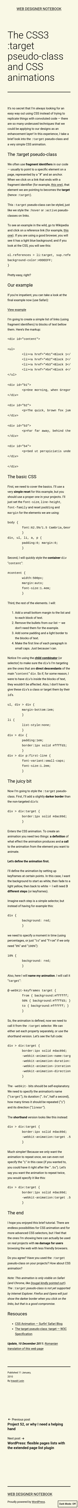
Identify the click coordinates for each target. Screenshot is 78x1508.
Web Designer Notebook (39, 9)
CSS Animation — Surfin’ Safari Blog (39, 1315)
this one (56, 184)
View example (17, 308)
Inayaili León (17, 1372)
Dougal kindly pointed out (47, 1275)
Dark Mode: (67, 1504)
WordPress (38, 1493)
